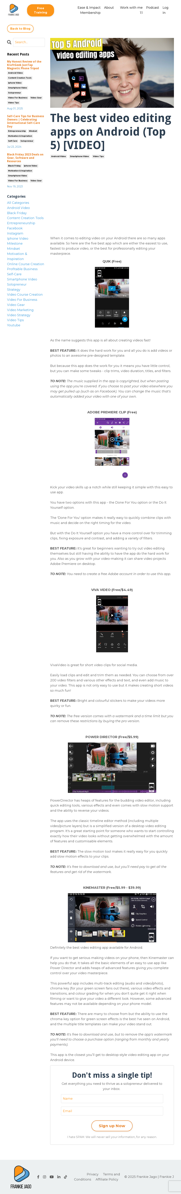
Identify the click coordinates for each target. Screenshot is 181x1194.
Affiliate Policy (107, 1179)
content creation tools (19, 78)
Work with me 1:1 (131, 10)
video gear (36, 98)
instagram (15, 233)
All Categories (18, 203)
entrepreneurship (17, 131)
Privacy (92, 1174)
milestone (15, 244)
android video (58, 156)
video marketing (20, 310)
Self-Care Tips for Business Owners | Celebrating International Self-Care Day (25, 121)
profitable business (22, 269)
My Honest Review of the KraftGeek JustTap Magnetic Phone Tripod (24, 65)
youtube (13, 325)
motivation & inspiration (20, 136)
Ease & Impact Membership (89, 10)
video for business (17, 98)
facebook (15, 228)
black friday (14, 166)
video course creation (25, 295)
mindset (33, 131)
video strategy (18, 315)
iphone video (15, 83)
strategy (13, 290)
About (109, 8)
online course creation (25, 264)
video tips (98, 156)
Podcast (152, 8)
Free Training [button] (40, 10)
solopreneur (14, 93)
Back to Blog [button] (20, 28)
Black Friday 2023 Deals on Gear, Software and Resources (25, 158)
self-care (12, 141)
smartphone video (79, 156)
